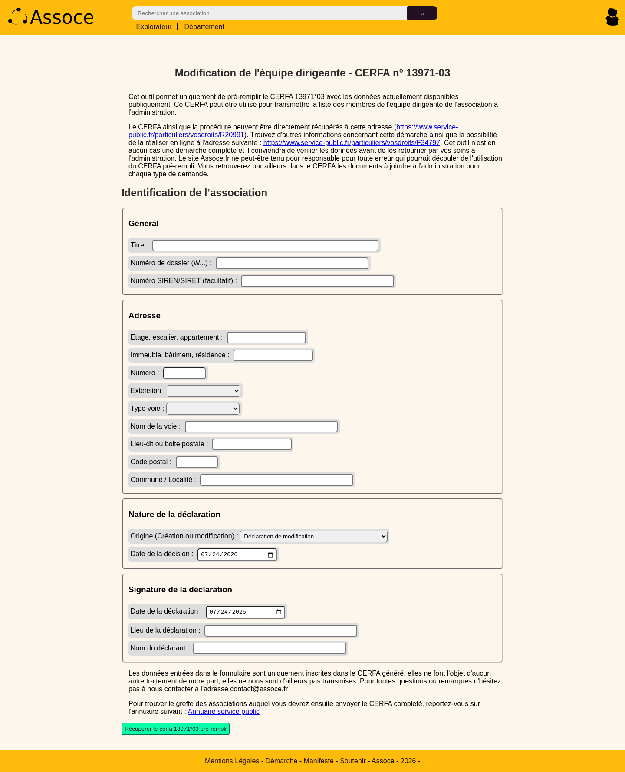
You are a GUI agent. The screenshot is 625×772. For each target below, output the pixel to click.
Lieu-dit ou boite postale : (211, 443)
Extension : (185, 390)
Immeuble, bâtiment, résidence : (222, 354)
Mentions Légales (232, 761)
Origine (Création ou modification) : (259, 535)
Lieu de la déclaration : (244, 631)
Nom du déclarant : (238, 649)
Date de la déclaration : (208, 613)
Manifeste (319, 761)
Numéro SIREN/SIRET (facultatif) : (262, 280)
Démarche (282, 761)
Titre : (255, 244)
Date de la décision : (204, 554)
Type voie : (185, 407)
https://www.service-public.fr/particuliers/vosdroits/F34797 (351, 141)
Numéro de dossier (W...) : (249, 262)
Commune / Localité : (242, 479)
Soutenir (353, 761)
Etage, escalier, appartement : (218, 336)
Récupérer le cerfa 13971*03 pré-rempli (175, 730)
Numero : (168, 372)
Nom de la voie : (234, 425)
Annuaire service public (223, 712)
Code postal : (174, 461)
